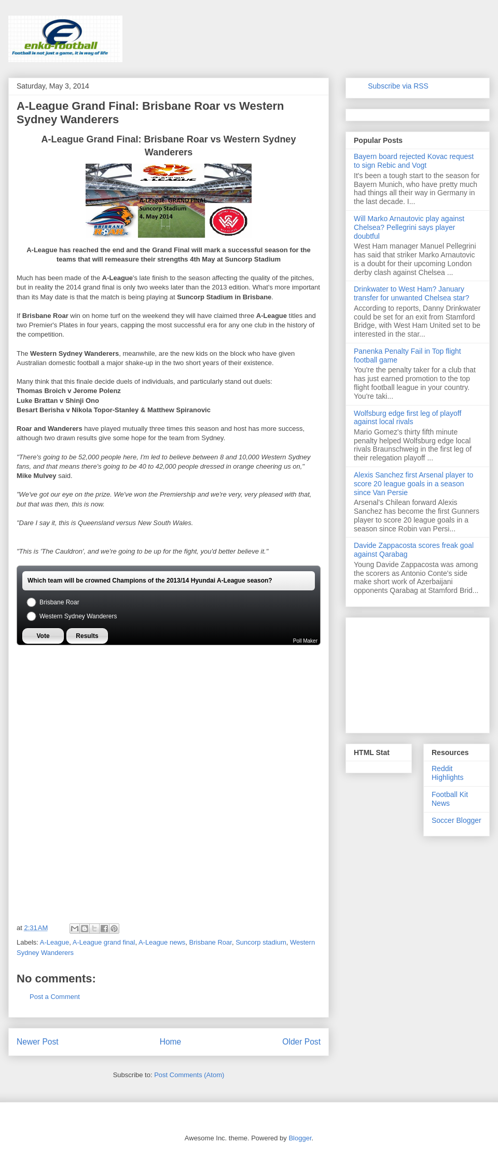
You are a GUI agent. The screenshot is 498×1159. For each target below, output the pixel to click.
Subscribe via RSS (398, 86)
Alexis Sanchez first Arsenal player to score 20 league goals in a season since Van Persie (413, 484)
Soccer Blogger (456, 820)
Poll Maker (305, 641)
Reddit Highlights (447, 772)
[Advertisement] (94, 710)
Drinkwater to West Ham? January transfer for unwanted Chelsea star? (411, 293)
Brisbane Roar (52, 602)
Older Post (301, 1041)
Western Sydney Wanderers (71, 616)
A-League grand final (104, 942)
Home (171, 1041)
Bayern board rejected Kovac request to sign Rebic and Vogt (414, 160)
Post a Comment (55, 997)
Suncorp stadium (261, 942)
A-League (54, 942)
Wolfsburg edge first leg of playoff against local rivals (407, 417)
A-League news (162, 942)
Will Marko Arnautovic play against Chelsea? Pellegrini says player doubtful (409, 227)
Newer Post (38, 1041)
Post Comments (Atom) (189, 1075)
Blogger (299, 1138)
